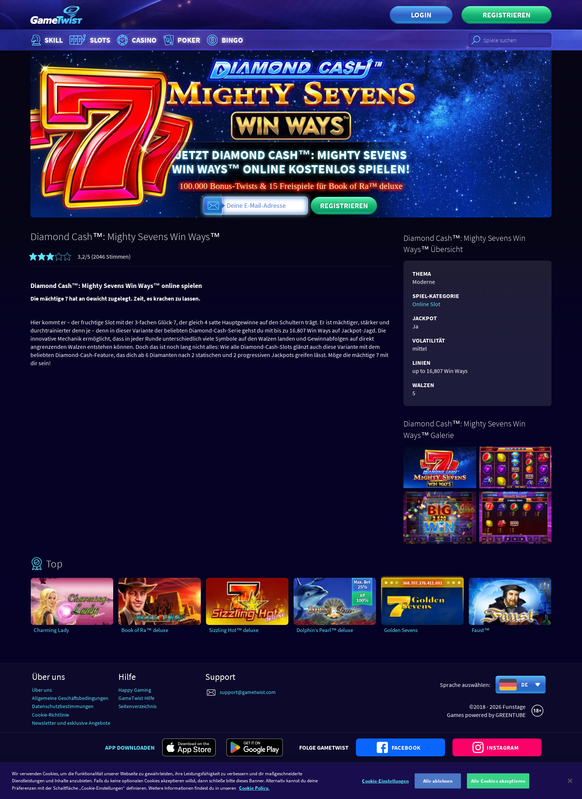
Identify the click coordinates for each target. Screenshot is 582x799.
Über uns (42, 690)
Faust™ (481, 629)
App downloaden (130, 747)
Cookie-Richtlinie (50, 714)
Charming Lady (51, 629)
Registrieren (506, 14)
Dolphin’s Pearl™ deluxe (325, 629)
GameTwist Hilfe (136, 698)
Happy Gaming (134, 690)
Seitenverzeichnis (137, 706)
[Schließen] (570, 785)
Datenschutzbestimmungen (63, 706)
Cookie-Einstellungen (385, 786)
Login (421, 14)
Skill (46, 40)
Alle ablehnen (438, 786)
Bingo (224, 40)
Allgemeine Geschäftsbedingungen (70, 698)
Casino (136, 40)
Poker (180, 40)
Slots (89, 40)
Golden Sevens (401, 629)
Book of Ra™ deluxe (144, 629)
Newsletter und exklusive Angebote (71, 723)
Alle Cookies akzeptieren (498, 786)
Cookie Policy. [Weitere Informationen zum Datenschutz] (254, 793)
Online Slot (426, 304)
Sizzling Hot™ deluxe (233, 629)
